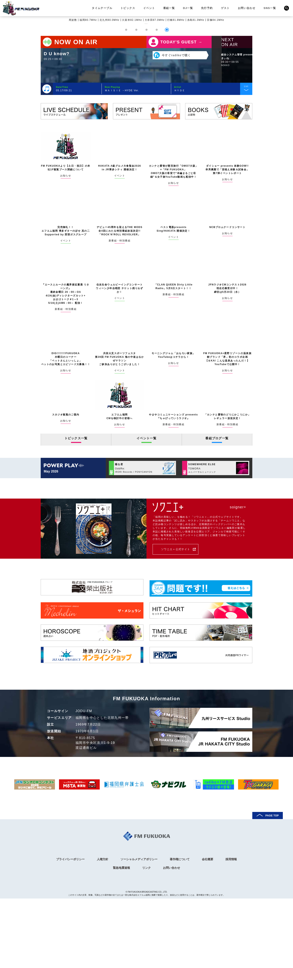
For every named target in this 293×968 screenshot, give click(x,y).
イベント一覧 (146, 510)
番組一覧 (169, 8)
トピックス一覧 (76, 510)
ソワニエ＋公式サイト (179, 621)
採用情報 (231, 929)
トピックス (128, 8)
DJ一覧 (188, 8)
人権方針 (102, 929)
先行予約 (207, 8)
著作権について (180, 929)
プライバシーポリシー (70, 929)
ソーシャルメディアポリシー (138, 929)
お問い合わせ (247, 8)
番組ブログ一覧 (216, 510)
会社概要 (207, 929)
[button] (126, 101)
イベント (149, 8)
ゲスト (225, 8)
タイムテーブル (102, 8)
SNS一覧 (270, 8)
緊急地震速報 (121, 937)
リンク (146, 937)
